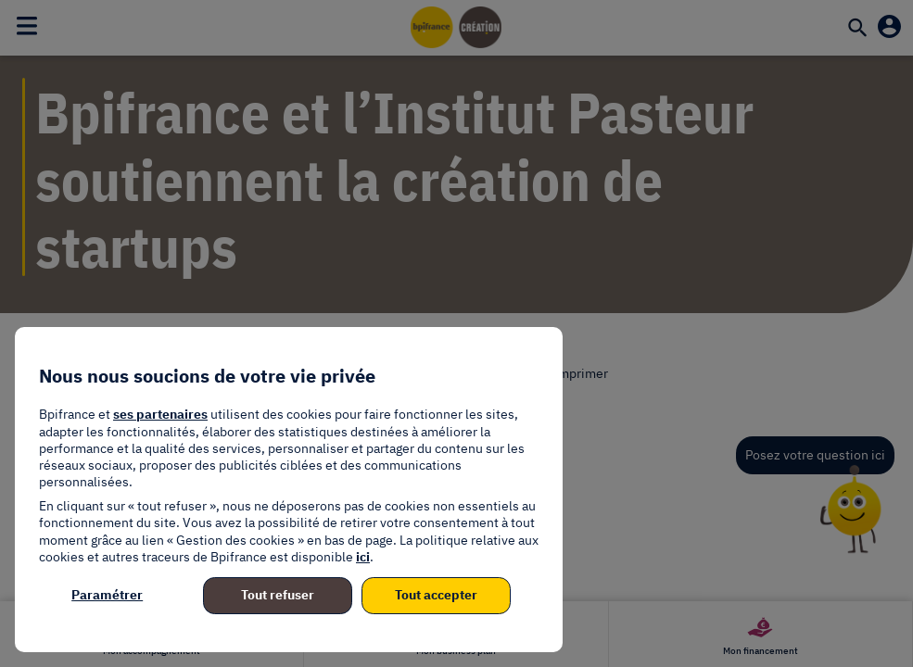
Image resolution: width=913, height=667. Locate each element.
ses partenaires (160, 414)
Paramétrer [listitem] (107, 594)
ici (363, 556)
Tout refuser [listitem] (277, 594)
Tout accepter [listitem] (436, 594)
